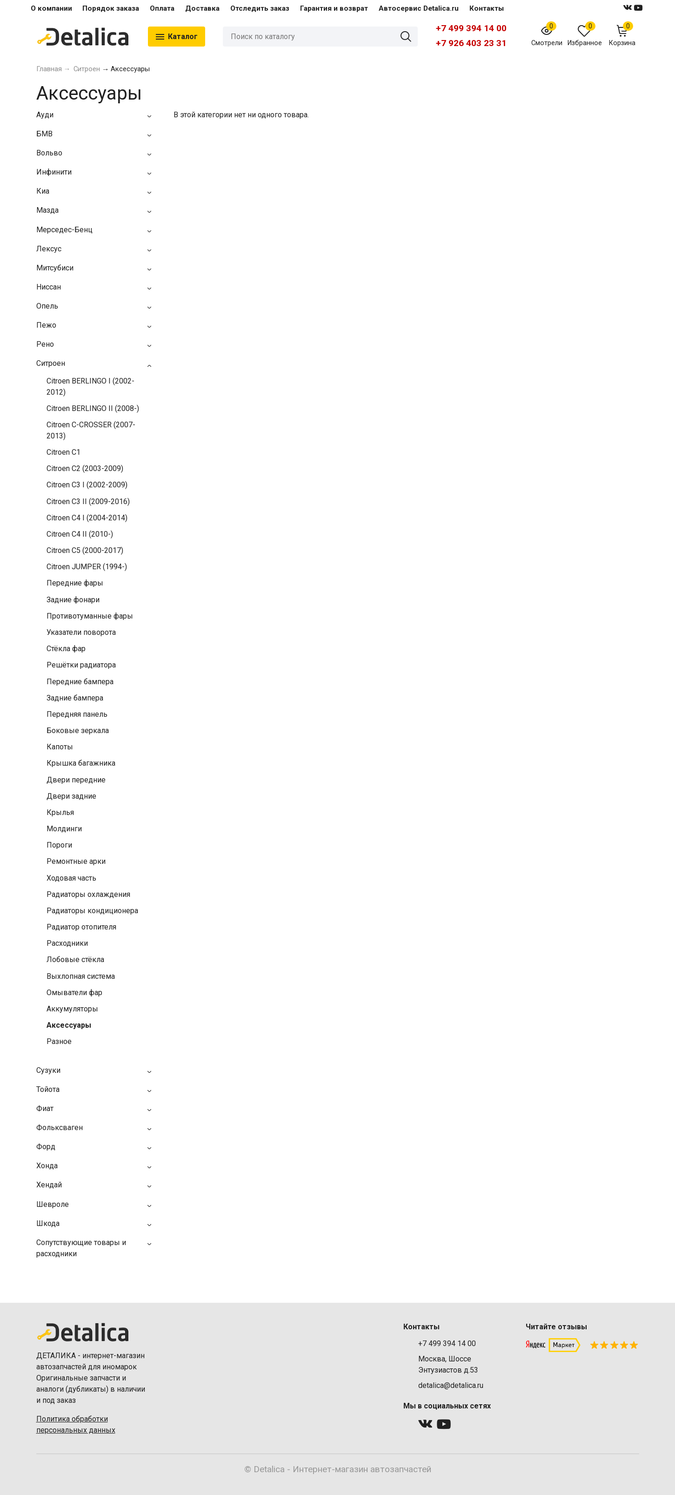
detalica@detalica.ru (450, 1385)
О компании (51, 8)
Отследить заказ (259, 8)
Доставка (202, 8)
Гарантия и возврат (334, 8)
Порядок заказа (110, 8)
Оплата (162, 8)
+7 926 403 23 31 (471, 43)
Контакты (486, 8)
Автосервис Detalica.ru (419, 8)
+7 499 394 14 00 (471, 28)
